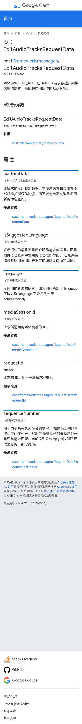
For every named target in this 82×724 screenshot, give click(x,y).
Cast (35, 5)
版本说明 (9, 718)
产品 (18, 33)
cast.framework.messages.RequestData (38, 143)
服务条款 (9, 711)
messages (47, 61)
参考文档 (43, 33)
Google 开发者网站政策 (59, 491)
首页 (7, 18)
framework (24, 61)
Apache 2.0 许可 (67, 486)
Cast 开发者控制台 (16, 704)
